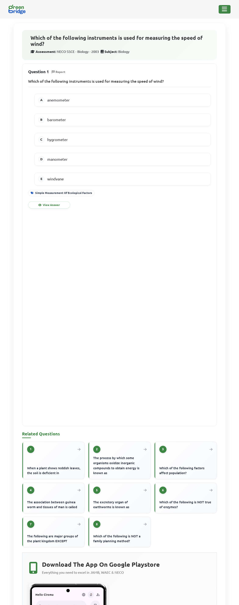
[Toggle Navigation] (225, 9)
